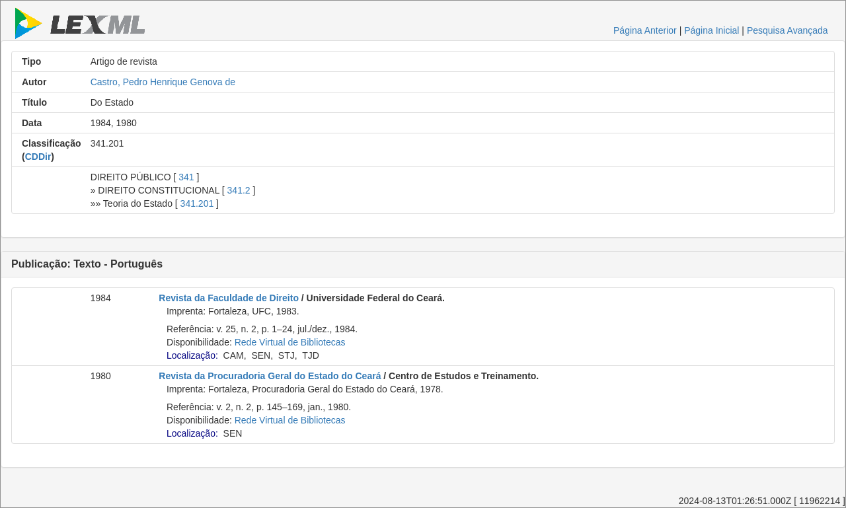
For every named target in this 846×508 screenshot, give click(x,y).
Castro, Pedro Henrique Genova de (163, 82)
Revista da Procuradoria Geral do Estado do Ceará (270, 376)
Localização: (192, 355)
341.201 (197, 203)
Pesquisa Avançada (787, 30)
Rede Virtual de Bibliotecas (290, 342)
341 (186, 177)
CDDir (38, 156)
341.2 (238, 190)
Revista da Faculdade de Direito (229, 298)
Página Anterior (645, 30)
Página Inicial (711, 30)
